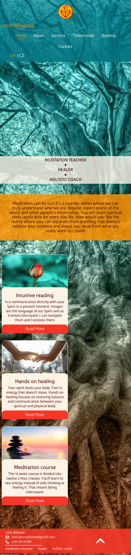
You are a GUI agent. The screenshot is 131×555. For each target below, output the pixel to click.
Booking (108, 35)
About (38, 35)
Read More (35, 328)
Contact (65, 46)
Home (20, 35)
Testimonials (83, 35)
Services (58, 35)
